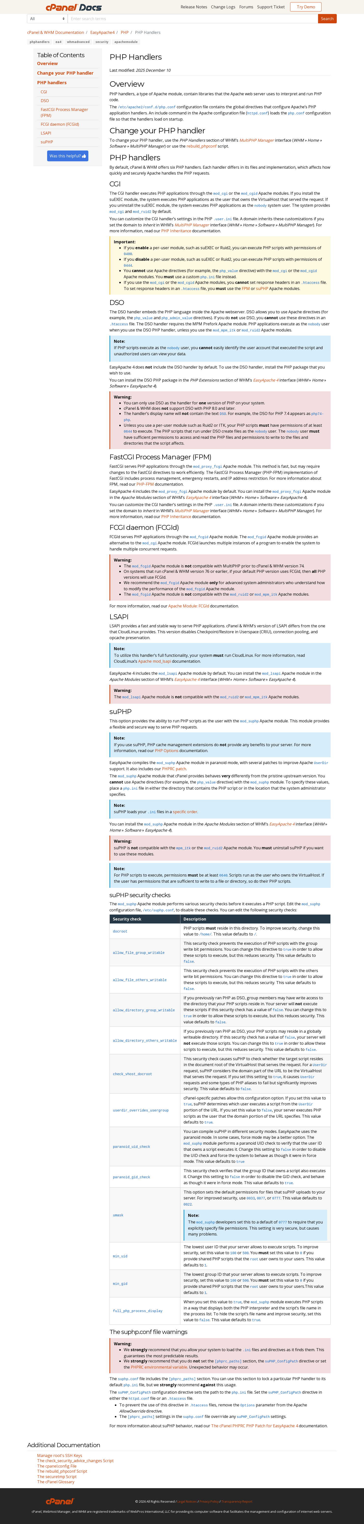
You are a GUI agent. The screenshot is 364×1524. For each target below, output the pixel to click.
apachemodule (126, 42)
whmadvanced (78, 42)
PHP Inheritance (176, 230)
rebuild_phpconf (202, 146)
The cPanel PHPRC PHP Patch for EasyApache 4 (254, 1425)
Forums (246, 7)
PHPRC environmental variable (159, 1367)
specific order (185, 811)
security (101, 42)
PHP (125, 32)
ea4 (58, 42)
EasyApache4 (102, 32)
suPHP (262, 288)
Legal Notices (187, 1501)
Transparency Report (236, 1501)
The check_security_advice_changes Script (75, 1460)
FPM (246, 288)
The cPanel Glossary (55, 1481)
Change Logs (223, 7)
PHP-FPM (145, 484)
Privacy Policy (209, 1501)
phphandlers (40, 42)
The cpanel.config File (57, 1466)
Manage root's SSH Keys (59, 1455)
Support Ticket (271, 7)
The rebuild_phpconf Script (62, 1471)
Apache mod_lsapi (154, 661)
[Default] (193, 18)
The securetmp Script (57, 1476)
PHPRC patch (174, 768)
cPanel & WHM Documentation (55, 32)
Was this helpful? (68, 156)
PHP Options (166, 750)
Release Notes (194, 7)
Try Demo (306, 7)
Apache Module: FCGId (188, 606)
